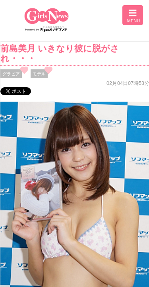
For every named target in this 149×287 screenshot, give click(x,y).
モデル (39, 73)
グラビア (11, 73)
